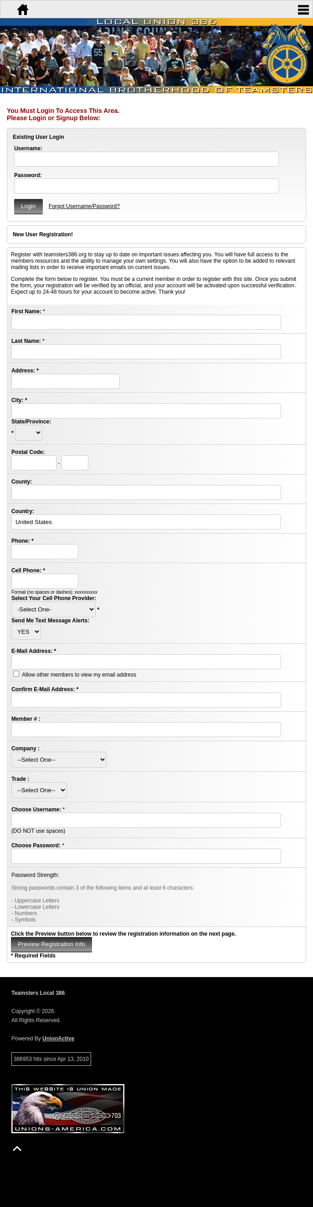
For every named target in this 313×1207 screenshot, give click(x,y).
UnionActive (58, 1038)
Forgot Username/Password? (84, 206)
